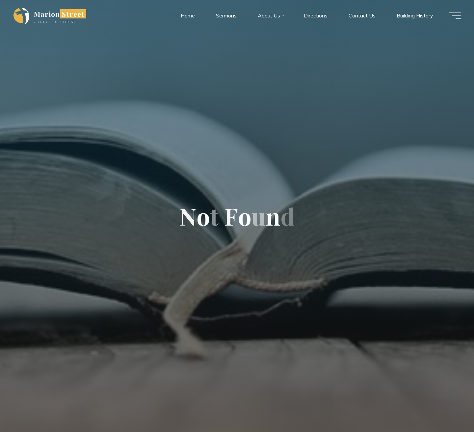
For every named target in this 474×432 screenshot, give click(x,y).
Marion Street (59, 13)
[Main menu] (455, 16)
